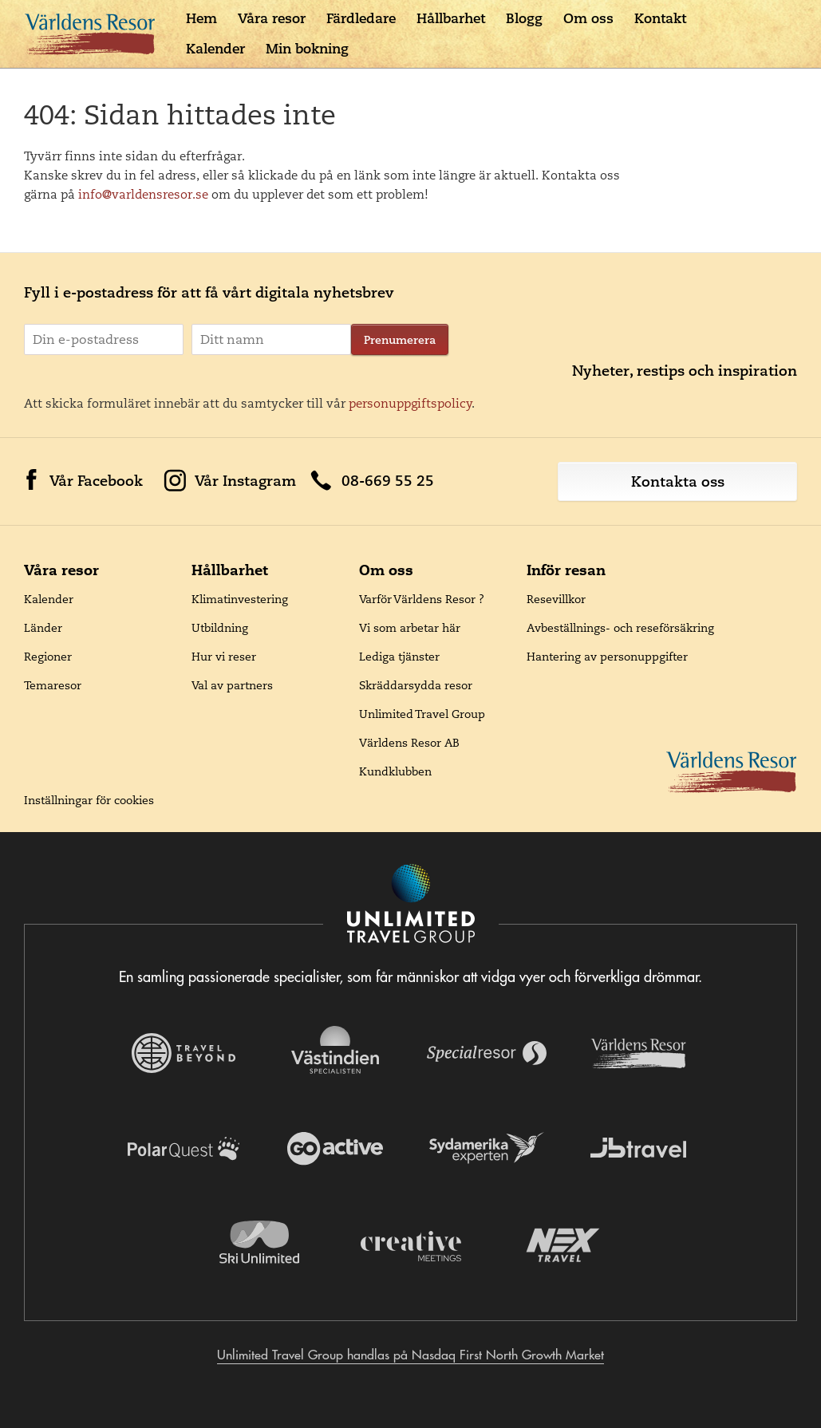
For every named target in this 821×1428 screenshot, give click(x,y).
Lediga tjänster (399, 656)
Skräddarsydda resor (415, 685)
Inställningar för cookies (89, 800)
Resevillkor (556, 599)
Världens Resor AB (409, 743)
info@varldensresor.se (143, 194)
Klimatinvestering (239, 599)
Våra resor (272, 18)
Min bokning (307, 48)
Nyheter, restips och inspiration (684, 370)
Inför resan (566, 570)
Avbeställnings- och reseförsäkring (620, 628)
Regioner (48, 656)
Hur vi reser (223, 656)
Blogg (524, 18)
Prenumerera (400, 340)
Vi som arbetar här (409, 628)
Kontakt (660, 18)
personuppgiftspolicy (410, 403)
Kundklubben (395, 771)
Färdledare (361, 18)
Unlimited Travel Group (422, 714)
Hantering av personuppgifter (607, 656)
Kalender (215, 48)
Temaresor (52, 685)
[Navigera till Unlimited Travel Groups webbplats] (411, 905)
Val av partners (232, 685)
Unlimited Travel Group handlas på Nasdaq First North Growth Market (410, 1355)
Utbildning (219, 628)
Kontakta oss (677, 481)
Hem (201, 18)
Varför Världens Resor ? (421, 599)
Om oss (588, 18)
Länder (43, 628)
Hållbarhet (450, 18)
